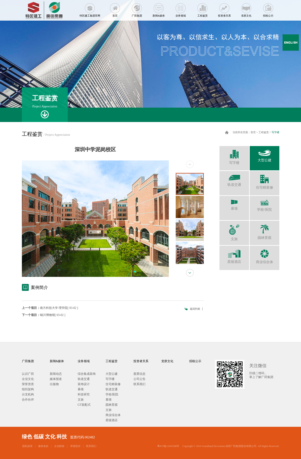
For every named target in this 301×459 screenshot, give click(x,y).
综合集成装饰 (87, 373)
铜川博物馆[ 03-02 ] (52, 315)
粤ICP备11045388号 (168, 446)
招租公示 (268, 8)
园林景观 (264, 230)
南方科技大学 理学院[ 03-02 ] (59, 308)
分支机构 (28, 394)
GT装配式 (84, 404)
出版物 (54, 384)
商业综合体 (264, 255)
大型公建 (264, 154)
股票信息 (139, 373)
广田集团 (137, 8)
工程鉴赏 (202, 8)
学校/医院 (264, 203)
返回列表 (195, 308)
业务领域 (180, 8)
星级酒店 (234, 255)
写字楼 (275, 132)
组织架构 (28, 389)
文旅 (234, 231)
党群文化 (246, 8)
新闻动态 (56, 373)
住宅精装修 (264, 180)
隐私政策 (27, 446)
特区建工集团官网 (90, 8)
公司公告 (139, 379)
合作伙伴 (28, 399)
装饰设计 (84, 384)
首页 (115, 8)
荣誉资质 (28, 384)
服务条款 (43, 446)
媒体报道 (56, 379)
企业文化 (28, 379)
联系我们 (139, 384)
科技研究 (84, 394)
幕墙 (234, 203)
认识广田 (28, 373)
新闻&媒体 (158, 8)
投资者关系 (224, 8)
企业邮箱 (59, 446)
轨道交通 (234, 178)
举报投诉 (75, 446)
